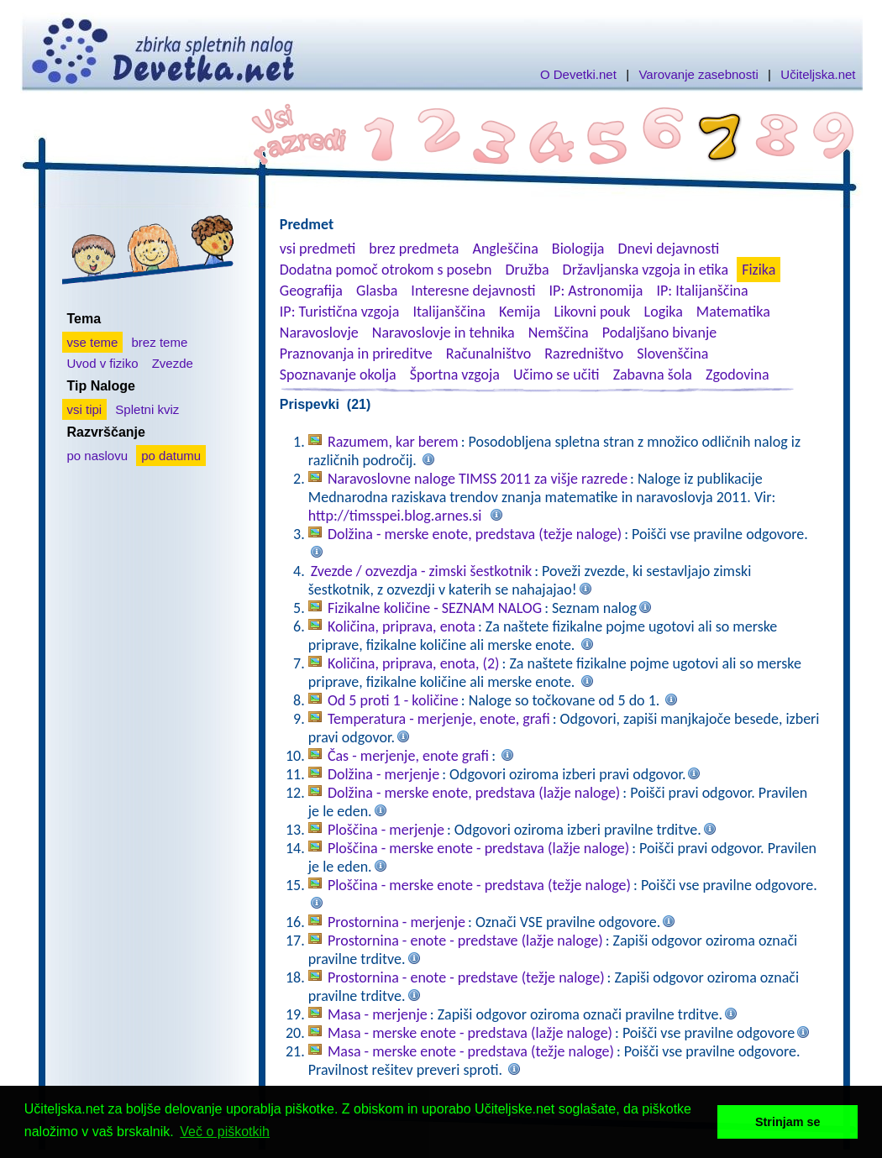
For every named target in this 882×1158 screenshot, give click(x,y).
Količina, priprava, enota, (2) (414, 663)
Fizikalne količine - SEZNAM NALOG (435, 608)
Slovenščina (672, 353)
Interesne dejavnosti (473, 290)
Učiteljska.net (817, 74)
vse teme (92, 342)
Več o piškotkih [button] (225, 1131)
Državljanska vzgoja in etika (645, 269)
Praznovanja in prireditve (356, 353)
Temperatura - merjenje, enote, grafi (439, 719)
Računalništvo (489, 353)
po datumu (171, 455)
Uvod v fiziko (103, 363)
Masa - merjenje (378, 1014)
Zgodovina (737, 374)
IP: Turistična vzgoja (340, 311)
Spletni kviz (147, 409)
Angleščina (505, 248)
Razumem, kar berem (393, 441)
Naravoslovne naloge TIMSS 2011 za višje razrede (477, 478)
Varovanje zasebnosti (698, 74)
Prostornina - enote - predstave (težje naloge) (466, 977)
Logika (663, 311)
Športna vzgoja (455, 374)
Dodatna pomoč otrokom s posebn (386, 269)
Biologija (578, 248)
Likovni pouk (592, 311)
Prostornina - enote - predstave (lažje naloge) (465, 940)
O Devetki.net (578, 74)
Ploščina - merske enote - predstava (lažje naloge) (478, 848)
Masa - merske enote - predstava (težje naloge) (471, 1051)
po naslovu (98, 455)
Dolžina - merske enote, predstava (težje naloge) (475, 534)
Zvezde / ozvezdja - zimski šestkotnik (421, 571)
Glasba (376, 290)
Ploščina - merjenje (386, 829)
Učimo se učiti (556, 374)
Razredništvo (583, 353)
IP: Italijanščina (702, 290)
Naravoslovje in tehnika (443, 332)
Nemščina (558, 332)
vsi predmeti (317, 248)
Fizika (758, 269)
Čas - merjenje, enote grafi (408, 756)
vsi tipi (84, 409)
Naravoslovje (319, 332)
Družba (527, 269)
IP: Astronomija (596, 290)
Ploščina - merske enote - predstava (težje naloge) (479, 885)
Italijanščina (448, 311)
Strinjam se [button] (788, 1122)
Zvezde (172, 363)
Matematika (733, 311)
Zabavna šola (652, 374)
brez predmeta (414, 248)
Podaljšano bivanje (659, 332)
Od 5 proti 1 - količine (393, 700)
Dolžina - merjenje (383, 774)
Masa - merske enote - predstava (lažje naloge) (470, 1033)
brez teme (160, 342)
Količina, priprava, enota (401, 626)
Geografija (311, 290)
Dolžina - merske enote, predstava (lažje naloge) (474, 792)
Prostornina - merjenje (396, 922)
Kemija (519, 311)
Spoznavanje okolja (338, 374)
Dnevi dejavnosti (669, 248)
